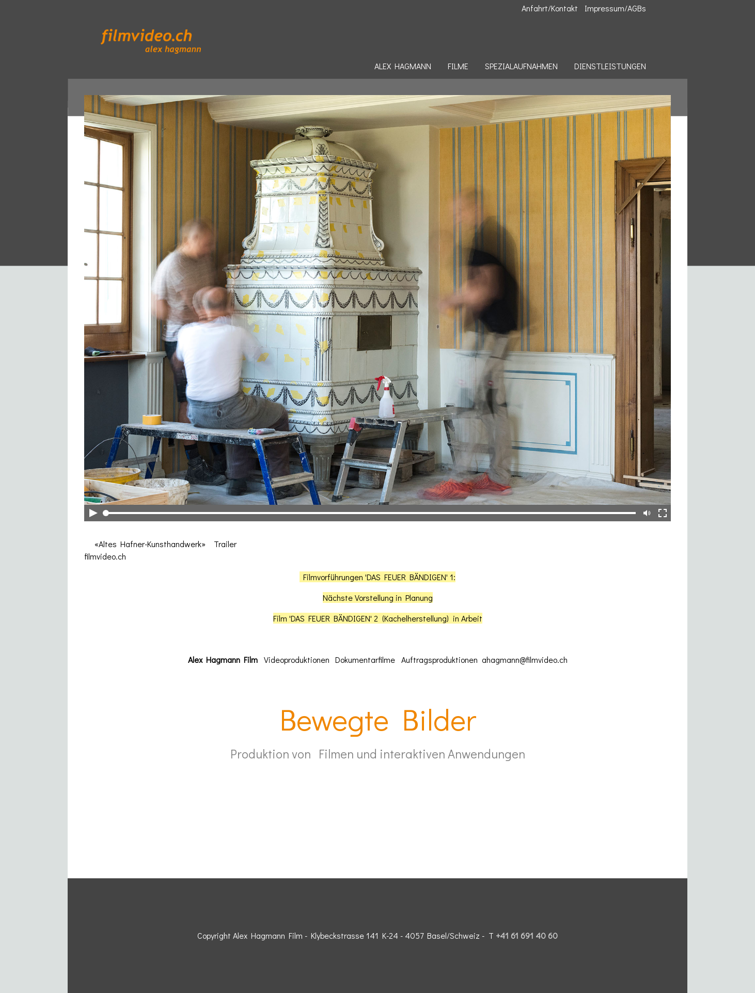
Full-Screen (662, 513)
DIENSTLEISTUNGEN (610, 65)
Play (92, 513)
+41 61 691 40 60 (527, 935)
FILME (458, 65)
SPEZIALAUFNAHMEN (521, 65)
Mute (646, 513)
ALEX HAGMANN (402, 65)
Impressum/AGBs (615, 8)
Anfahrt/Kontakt (550, 8)
